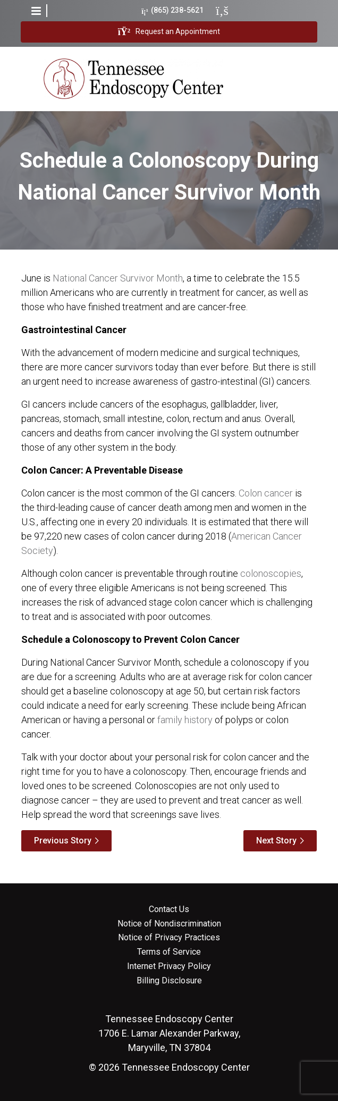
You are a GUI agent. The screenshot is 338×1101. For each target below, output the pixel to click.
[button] (36, 10)
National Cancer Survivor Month (118, 278)
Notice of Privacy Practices (169, 937)
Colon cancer (266, 493)
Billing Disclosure (169, 980)
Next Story (276, 840)
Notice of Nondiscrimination (169, 924)
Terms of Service (169, 952)
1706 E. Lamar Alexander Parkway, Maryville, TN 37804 (169, 1033)
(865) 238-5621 (172, 10)
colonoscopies (270, 573)
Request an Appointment (169, 32)
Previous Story (62, 840)
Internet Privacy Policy (169, 966)
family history (185, 719)
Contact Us (169, 909)
